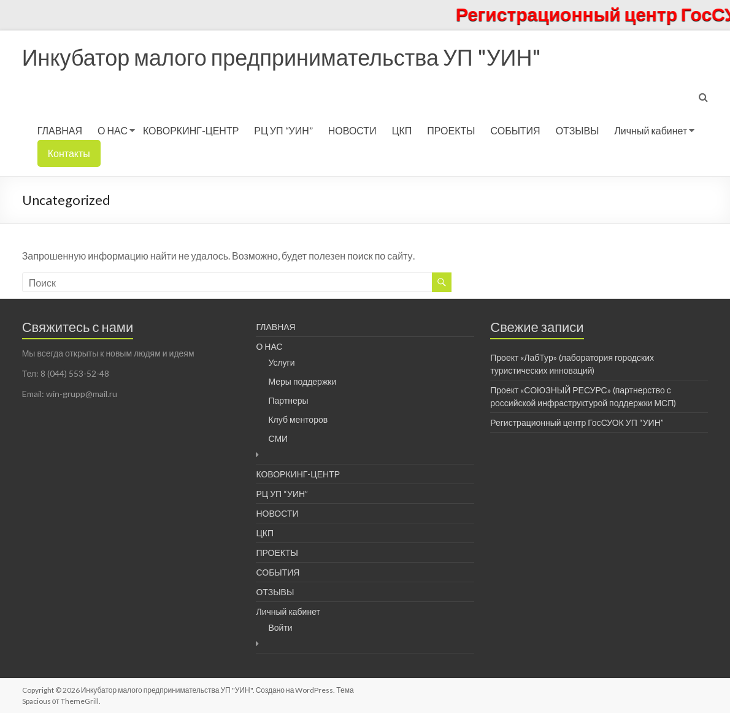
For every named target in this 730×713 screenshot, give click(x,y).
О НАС (113, 130)
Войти (280, 627)
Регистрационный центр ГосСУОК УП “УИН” (577, 422)
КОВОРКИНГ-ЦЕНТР (191, 130)
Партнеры (288, 400)
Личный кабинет (650, 130)
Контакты (69, 153)
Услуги (281, 362)
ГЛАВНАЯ (59, 130)
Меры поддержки (302, 381)
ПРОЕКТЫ (451, 130)
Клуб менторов (298, 419)
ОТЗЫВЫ (577, 130)
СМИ (278, 438)
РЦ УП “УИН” (283, 130)
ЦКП (402, 130)
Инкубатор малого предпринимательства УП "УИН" (282, 57)
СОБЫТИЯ (515, 130)
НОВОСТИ (352, 130)
